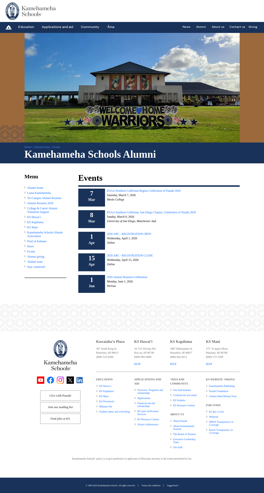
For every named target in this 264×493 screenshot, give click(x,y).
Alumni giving (35, 256)
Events (31, 251)
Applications (144, 398)
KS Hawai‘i (34, 217)
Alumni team (35, 261)
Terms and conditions (151, 485)
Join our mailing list (60, 407)
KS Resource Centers (148, 419)
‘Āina (110, 27)
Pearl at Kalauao (37, 241)
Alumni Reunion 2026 (40, 203)
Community (90, 27)
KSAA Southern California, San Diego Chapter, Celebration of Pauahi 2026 (151, 212)
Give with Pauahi (60, 395)
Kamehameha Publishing (222, 386)
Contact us (237, 27)
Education (26, 27)
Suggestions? (172, 485)
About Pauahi (180, 421)
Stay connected (36, 266)
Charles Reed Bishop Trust (223, 396)
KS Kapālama (35, 222)
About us (218, 27)
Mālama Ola (105, 406)
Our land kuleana (182, 390)
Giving (252, 27)
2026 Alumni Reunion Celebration (127, 277)
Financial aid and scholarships (146, 405)
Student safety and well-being (114, 411)
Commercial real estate (185, 395)
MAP (137, 363)
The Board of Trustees (184, 434)
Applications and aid (57, 27)
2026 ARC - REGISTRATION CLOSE (130, 255)
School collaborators (147, 424)
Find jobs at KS (60, 418)
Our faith (178, 447)
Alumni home (42, 147)
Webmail (213, 416)
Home (28, 147)
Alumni (201, 27)
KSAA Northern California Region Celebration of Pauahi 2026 (144, 190)
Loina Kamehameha (39, 192)
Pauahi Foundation (218, 391)
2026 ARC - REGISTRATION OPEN (129, 233)
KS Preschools (106, 401)
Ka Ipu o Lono (216, 411)
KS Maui (32, 227)
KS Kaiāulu (179, 400)
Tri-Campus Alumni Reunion (44, 198)
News (186, 27)
